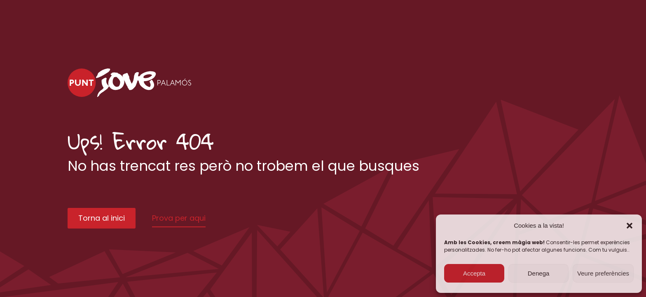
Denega (539, 273)
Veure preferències (603, 273)
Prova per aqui (179, 218)
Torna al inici (101, 218)
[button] (629, 226)
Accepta (474, 273)
